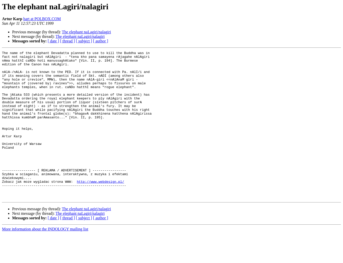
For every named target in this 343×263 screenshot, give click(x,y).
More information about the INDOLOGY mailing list (45, 258)
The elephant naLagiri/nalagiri (86, 32)
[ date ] (53, 41)
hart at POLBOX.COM (42, 19)
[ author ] (100, 41)
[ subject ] (84, 41)
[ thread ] (67, 41)
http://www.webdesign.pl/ (100, 208)
